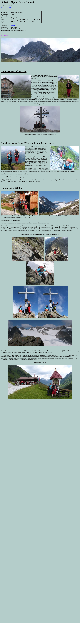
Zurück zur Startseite (6, 7)
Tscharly (13, 25)
